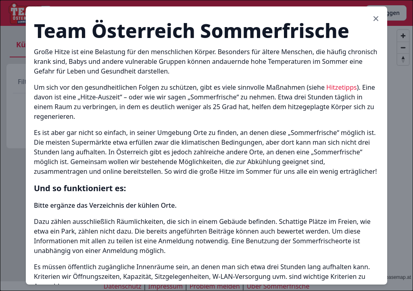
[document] (206, 145)
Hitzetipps (341, 87)
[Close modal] (375, 18)
